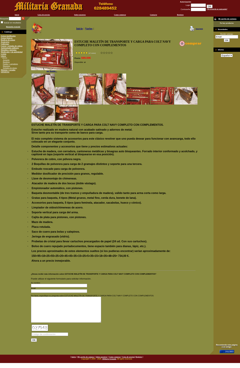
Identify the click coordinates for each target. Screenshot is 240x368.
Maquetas (6, 66)
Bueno (106, 53)
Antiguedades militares (10, 48)
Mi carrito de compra (85, 362)
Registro (180, 15)
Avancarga (5, 42)
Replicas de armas (8, 40)
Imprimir (199, 29)
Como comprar (120, 15)
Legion (3, 54)
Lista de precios (44, 15)
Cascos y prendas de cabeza (11, 46)
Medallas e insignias (8, 50)
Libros (3, 56)
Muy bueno (109, 53)
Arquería (6, 60)
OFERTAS (5, 72)
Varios (88, 28)
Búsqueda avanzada (13, 27)
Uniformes (5, 44)
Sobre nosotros (80, 15)
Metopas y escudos (8, 70)
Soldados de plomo (10, 68)
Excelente (111, 53)
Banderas (6, 62)
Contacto (153, 15)
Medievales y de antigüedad (11, 52)
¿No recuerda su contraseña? (217, 9)
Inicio (17, 15)
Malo (104, 53)
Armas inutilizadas (8, 36)
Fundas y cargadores (10, 64)
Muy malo (101, 53)
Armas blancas (6, 38)
